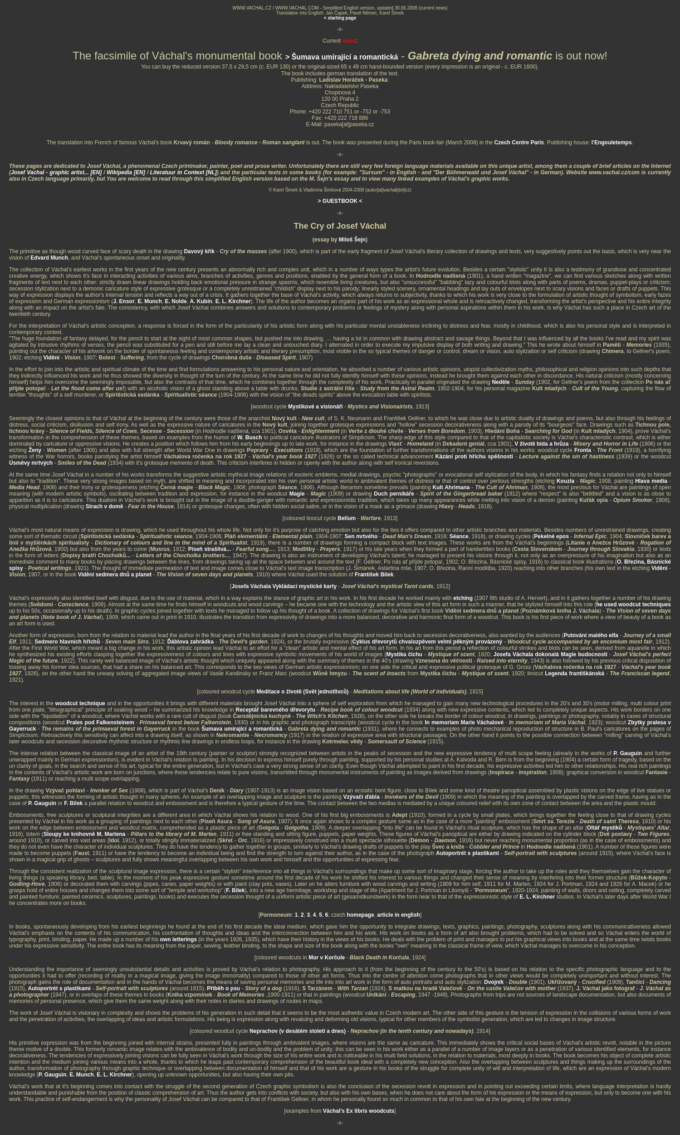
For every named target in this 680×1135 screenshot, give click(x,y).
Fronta (582, 450)
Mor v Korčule (326, 957)
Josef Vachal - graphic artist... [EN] (57, 172)
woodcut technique (80, 703)
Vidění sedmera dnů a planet (115, 574)
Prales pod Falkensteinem (100, 722)
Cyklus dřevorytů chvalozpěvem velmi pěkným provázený (427, 642)
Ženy (35, 450)
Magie (297, 494)
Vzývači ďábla (361, 797)
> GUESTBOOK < (340, 201)
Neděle (500, 382)
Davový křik (199, 251)
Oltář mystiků (604, 828)
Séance (459, 536)
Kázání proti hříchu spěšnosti (474, 456)
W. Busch (249, 437)
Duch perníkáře (394, 494)
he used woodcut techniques (633, 604)
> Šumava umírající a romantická (341, 57)
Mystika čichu (404, 654)
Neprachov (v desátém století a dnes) (297, 1031)
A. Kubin (201, 301)
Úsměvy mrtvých (31, 463)
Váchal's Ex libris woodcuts (359, 1111)
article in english (398, 915)
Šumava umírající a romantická (241, 729)
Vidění (51, 357)
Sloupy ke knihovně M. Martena (85, 834)
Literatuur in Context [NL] (183, 172)
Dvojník (494, 982)
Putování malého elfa (591, 635)
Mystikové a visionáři (315, 406)
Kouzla (565, 481)
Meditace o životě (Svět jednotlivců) (303, 691)
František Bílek (374, 574)
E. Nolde (176, 301)
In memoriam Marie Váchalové (464, 722)
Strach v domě (104, 506)
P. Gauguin (627, 753)
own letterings (179, 939)
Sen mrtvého (361, 536)
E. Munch (149, 301)
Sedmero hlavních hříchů (67, 642)
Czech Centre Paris (519, 142)
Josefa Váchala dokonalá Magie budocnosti (550, 654)
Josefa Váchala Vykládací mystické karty (284, 586)
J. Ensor (123, 301)
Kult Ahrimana (451, 487)
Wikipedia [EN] (127, 172)
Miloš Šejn (352, 239)
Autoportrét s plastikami (467, 853)
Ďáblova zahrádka (190, 642)
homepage (360, 915)
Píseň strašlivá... (209, 549)
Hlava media (651, 481)
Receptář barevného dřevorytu (275, 710)
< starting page (340, 17)
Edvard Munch (49, 258)
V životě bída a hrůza (541, 444)
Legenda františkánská (574, 673)
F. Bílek (73, 803)
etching (463, 598)
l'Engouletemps (612, 142)
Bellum (347, 518)
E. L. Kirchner (233, 301)
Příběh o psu (223, 988)
